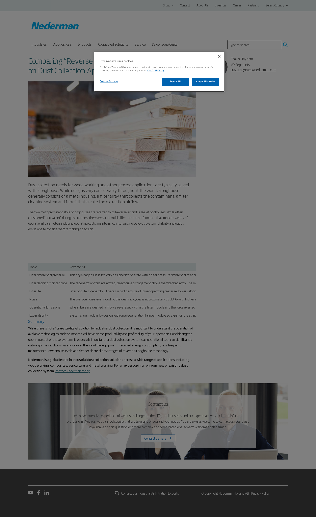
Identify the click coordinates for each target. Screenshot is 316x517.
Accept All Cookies (205, 81)
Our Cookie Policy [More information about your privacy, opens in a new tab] (156, 71)
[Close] (219, 56)
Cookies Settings (109, 81)
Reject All (175, 81)
